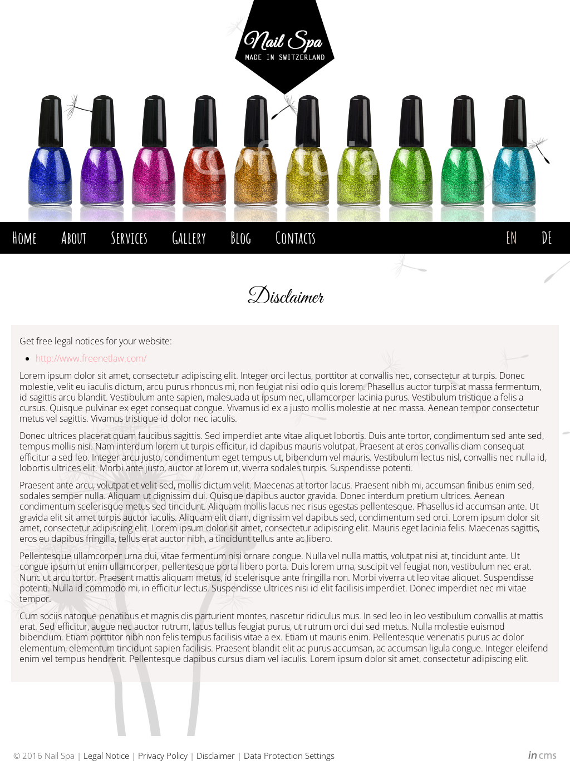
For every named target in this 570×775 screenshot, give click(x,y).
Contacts (296, 238)
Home (24, 238)
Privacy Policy (163, 755)
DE (547, 238)
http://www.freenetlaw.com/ (91, 358)
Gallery (189, 238)
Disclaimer (215, 755)
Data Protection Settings (289, 755)
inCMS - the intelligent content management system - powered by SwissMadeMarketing (542, 756)
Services (129, 238)
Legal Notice (106, 755)
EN (511, 238)
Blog (240, 238)
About (73, 238)
